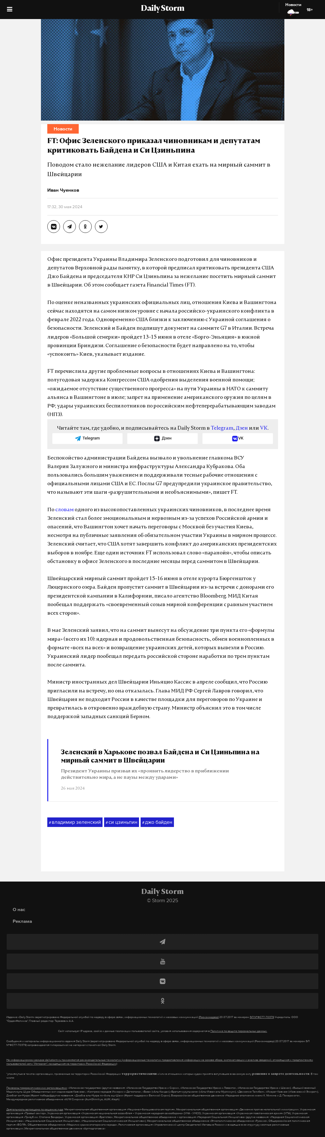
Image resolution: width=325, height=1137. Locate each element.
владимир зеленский (75, 822)
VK (264, 428)
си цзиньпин (121, 822)
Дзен (241, 428)
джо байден (157, 822)
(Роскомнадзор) (209, 1017)
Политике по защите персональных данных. (238, 1031)
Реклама (22, 921)
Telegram (222, 428)
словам (64, 509)
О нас (19, 909)
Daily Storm (162, 9)
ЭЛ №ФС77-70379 (262, 1017)
